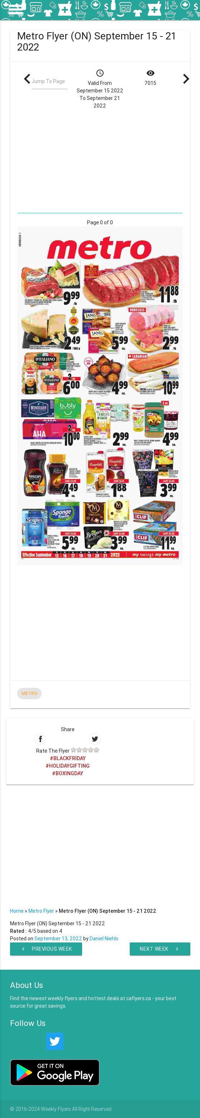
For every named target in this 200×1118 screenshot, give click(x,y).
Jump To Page (48, 81)
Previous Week (46, 948)
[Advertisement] (100, 160)
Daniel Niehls (104, 938)
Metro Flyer (41, 911)
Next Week (160, 948)
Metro (29, 693)
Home (17, 911)
